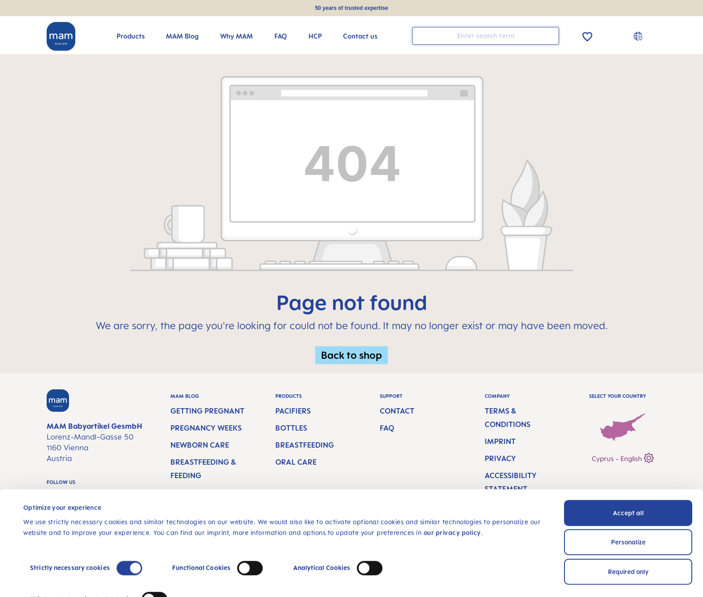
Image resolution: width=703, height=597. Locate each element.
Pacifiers (293, 410)
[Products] (131, 36)
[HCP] (315, 36)
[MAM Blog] (182, 36)
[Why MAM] (236, 36)
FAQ (387, 427)
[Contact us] (360, 36)
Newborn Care (199, 444)
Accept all (628, 472)
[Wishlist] (587, 35)
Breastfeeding (304, 444)
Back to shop (351, 355)
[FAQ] (280, 36)
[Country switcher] (639, 36)
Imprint (500, 441)
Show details (42, 579)
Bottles (291, 427)
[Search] (550, 35)
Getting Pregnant (207, 410)
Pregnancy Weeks (206, 427)
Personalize (628, 501)
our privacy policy (452, 492)
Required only (628, 531)
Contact (397, 410)
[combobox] (485, 36)
